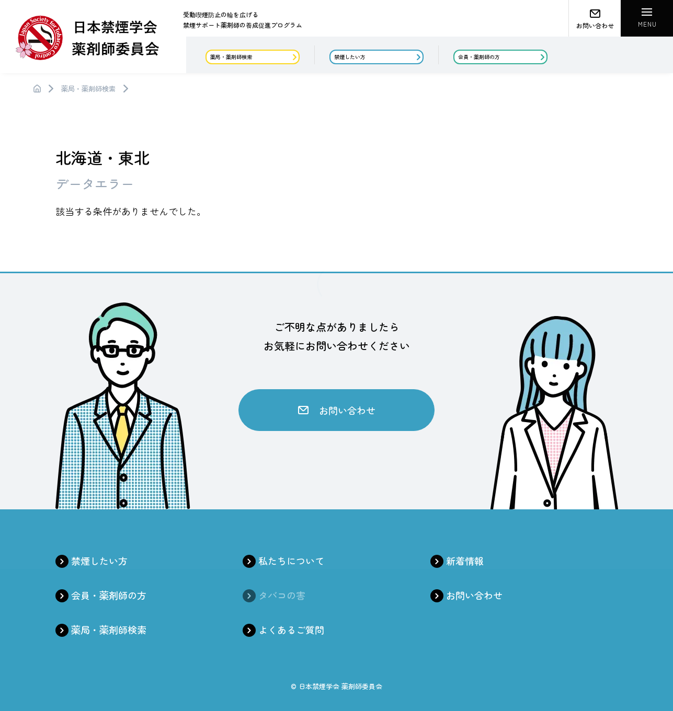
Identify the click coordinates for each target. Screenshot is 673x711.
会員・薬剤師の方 (108, 595)
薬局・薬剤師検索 (88, 89)
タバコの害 (281, 595)
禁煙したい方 (99, 560)
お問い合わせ (474, 595)
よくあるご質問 (291, 629)
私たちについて (291, 560)
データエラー (94, 183)
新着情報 (465, 560)
